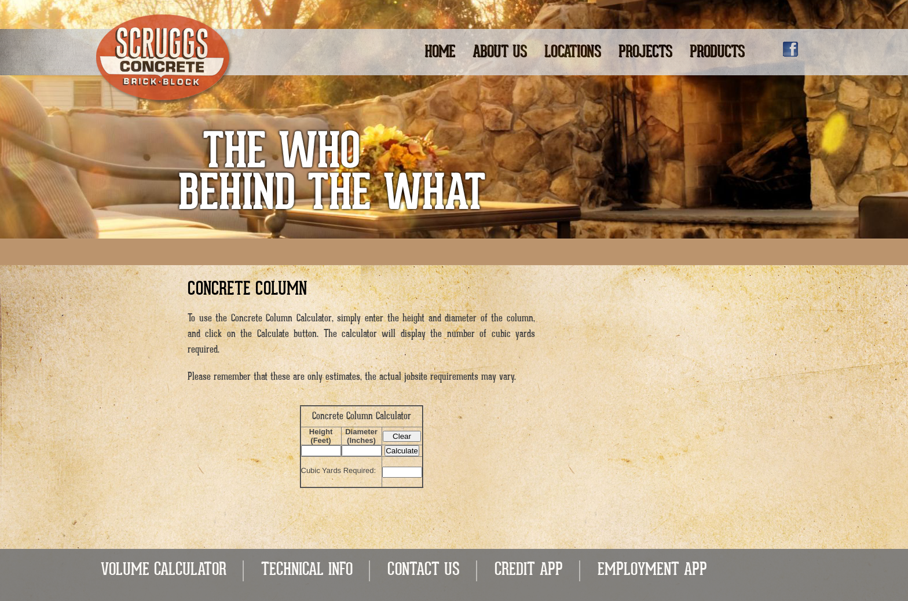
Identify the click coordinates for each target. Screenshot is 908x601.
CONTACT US (423, 571)
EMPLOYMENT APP (652, 571)
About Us (500, 53)
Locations (572, 53)
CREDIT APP (529, 571)
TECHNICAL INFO (307, 571)
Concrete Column (247, 290)
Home (439, 53)
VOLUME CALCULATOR (163, 571)
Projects (645, 53)
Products (717, 53)
